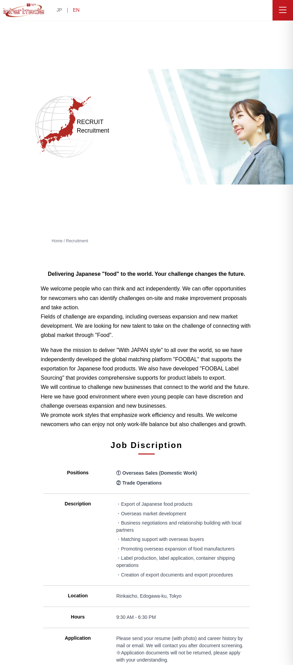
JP (59, 10)
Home (57, 241)
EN (76, 10)
